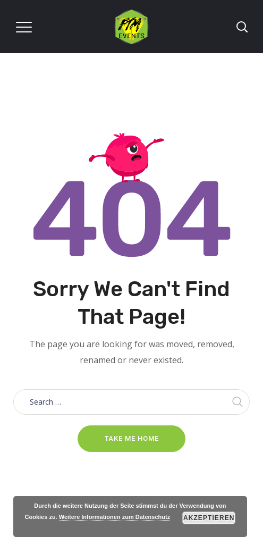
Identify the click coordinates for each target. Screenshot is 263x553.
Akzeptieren (209, 518)
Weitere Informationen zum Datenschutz (114, 517)
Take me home (132, 438)
